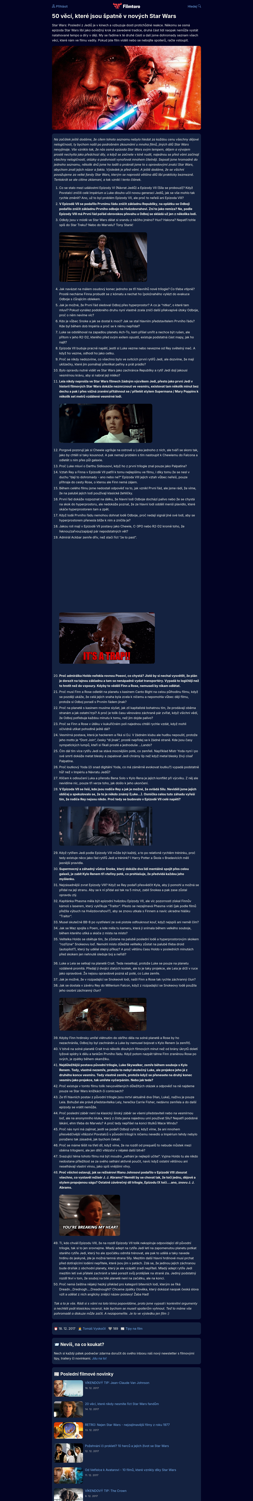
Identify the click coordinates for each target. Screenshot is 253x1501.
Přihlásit (60, 6)
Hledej (194, 6)
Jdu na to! (99, 1358)
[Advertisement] (129, 577)
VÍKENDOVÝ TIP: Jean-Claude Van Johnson (117, 1383)
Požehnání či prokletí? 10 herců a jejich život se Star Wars (127, 1446)
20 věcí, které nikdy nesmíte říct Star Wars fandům (122, 1404)
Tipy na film (134, 1328)
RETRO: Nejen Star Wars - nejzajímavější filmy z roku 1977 (127, 1425)
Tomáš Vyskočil (94, 1328)
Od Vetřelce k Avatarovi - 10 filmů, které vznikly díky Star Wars (130, 1470)
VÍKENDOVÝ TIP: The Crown (105, 1491)
